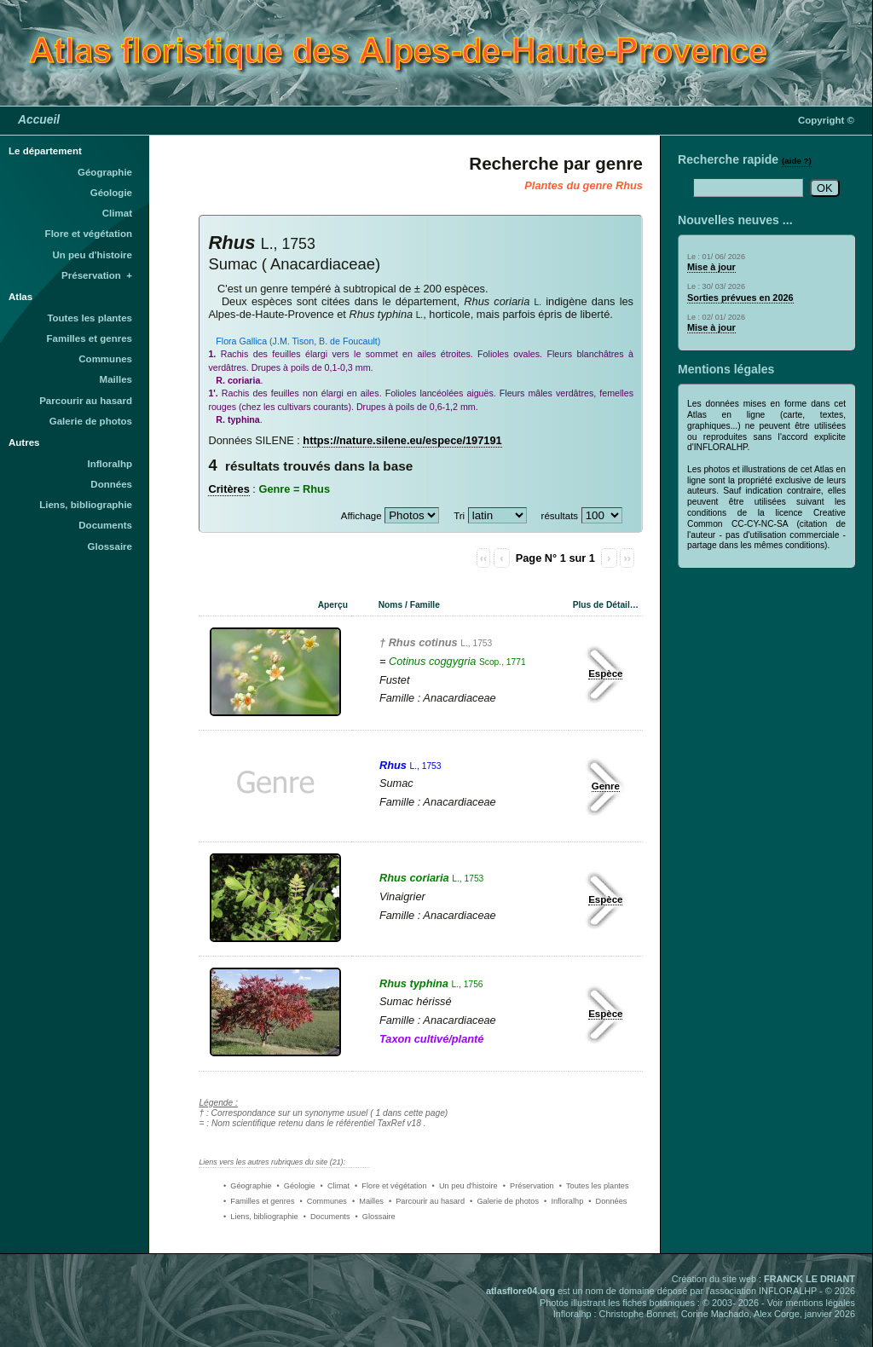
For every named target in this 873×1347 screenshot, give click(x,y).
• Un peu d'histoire (465, 1186)
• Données (607, 1201)
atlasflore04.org (520, 1291)
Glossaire (110, 546)
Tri (459, 516)
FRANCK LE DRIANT (809, 1279)
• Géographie (247, 1186)
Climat (117, 213)
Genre (606, 786)
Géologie (111, 193)
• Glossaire (376, 1216)
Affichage (361, 516)
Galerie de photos (90, 421)
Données (111, 484)
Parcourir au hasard (85, 401)
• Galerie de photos (504, 1201)
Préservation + (96, 275)
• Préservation (528, 1186)
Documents (105, 525)
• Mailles (368, 1201)
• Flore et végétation (391, 1186)
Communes (105, 359)
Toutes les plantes (89, 318)
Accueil (39, 119)
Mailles (116, 379)
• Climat (335, 1186)
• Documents (327, 1216)
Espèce (605, 673)
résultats (560, 516)
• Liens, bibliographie (260, 1216)
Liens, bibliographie (85, 505)
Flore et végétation (88, 233)
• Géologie (295, 1186)
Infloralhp (110, 464)
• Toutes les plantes (594, 1186)
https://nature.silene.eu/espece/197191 (402, 440)
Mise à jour (711, 267)
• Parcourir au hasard (427, 1201)
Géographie (105, 172)
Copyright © (826, 120)
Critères (228, 489)
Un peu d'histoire (92, 255)
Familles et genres (90, 338)
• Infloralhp (563, 1201)
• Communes (323, 1201)
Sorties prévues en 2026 (740, 297)
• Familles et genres (259, 1201)
